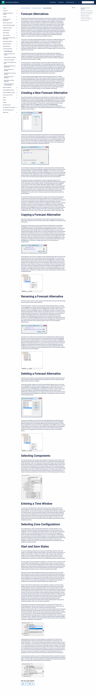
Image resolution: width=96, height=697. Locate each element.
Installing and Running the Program (8, 14)
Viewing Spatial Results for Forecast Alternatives (9, 84)
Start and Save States (85, 20)
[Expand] (17, 10)
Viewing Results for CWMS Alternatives (9, 81)
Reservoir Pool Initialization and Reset (10, 63)
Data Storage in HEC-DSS (7, 94)
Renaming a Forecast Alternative (87, 12)
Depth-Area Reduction (7, 87)
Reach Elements (6, 32)
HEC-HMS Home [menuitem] (53, 2)
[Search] (88, 2)
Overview (4, 16)
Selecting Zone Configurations (86, 18)
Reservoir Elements (6, 35)
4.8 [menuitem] (78, 2)
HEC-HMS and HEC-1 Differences (9, 107)
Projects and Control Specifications (7, 20)
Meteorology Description (7, 41)
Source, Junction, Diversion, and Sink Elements (9, 38)
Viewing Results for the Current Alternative (10, 74)
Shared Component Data (7, 22)
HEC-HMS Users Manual (11, 2)
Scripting (4, 102)
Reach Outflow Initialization (9, 59)
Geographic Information (7, 27)
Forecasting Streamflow (7, 48)
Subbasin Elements (6, 30)
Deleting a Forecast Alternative (86, 13)
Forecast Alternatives (8, 51)
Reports (4, 99)
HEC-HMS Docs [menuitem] (61, 2)
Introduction (5, 10)
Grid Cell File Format (7, 104)
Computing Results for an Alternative (9, 70)
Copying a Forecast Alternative (86, 10)
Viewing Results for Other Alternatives (9, 77)
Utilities (4, 97)
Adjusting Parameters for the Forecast (9, 54)
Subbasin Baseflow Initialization (10, 57)
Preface (4, 8)
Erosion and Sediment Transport (9, 92)
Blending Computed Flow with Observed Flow (9, 66)
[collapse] (17, 49)
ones (52, 44)
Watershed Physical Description (9, 25)
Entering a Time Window (85, 17)
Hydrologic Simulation (7, 43)
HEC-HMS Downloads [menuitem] (70, 2)
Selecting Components (85, 15)
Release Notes (5, 112)
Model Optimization (6, 46)
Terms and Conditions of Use (8, 109)
